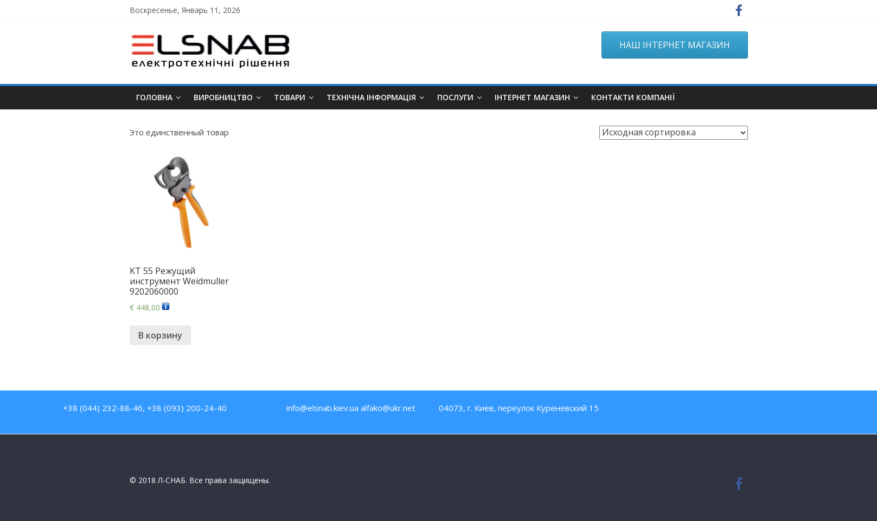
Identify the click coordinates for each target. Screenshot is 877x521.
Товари (289, 97)
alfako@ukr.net (388, 407)
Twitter (713, 410)
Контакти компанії (633, 97)
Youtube (690, 410)
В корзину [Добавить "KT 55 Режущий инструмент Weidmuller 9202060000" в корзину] (160, 335)
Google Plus (737, 410)
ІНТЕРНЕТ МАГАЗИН (532, 97)
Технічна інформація (371, 97)
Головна (154, 97)
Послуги (455, 97)
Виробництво (223, 97)
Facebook (667, 410)
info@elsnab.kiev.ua (322, 407)
